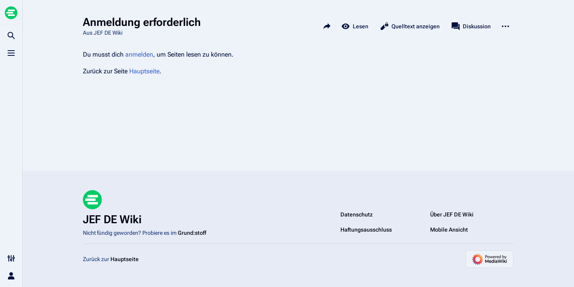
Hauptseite (144, 71)
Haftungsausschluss (366, 229)
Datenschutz (356, 214)
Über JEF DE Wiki (452, 214)
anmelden (139, 54)
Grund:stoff (192, 233)
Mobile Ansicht (449, 229)
